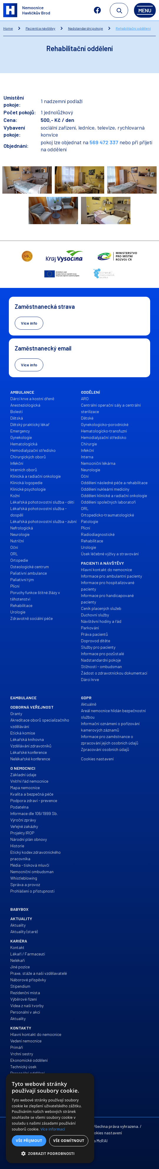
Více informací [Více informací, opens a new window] (53, 1129)
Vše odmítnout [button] (68, 1140)
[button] (50, 1153)
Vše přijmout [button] (29, 1140)
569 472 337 (104, 142)
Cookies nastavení (105, 1132)
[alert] (50, 1118)
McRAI (102, 1140)
